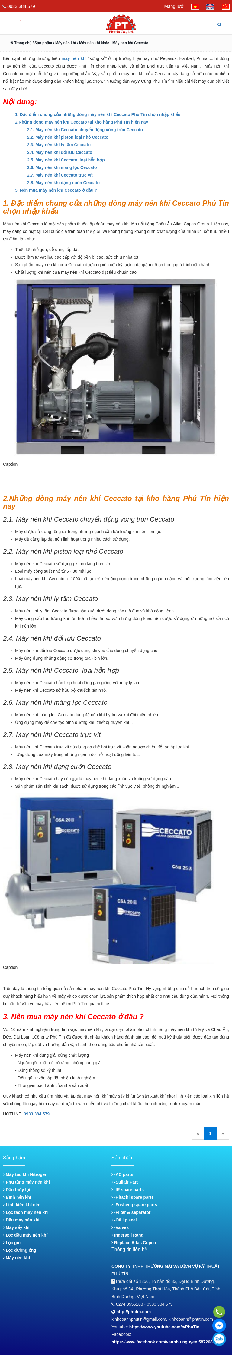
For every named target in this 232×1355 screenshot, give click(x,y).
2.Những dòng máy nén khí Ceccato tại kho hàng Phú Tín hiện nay (81, 122)
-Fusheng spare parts (134, 1204)
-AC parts (122, 1174)
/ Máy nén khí (64, 43)
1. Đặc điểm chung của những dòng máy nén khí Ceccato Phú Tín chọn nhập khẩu (97, 114)
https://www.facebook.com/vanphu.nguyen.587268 (162, 1342)
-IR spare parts (127, 1189)
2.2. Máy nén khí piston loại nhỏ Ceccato (67, 137)
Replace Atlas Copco (133, 1242)
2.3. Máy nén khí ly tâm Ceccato (59, 144)
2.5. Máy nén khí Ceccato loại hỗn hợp (66, 159)
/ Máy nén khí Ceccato (129, 43)
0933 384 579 (37, 1113)
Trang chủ (20, 43)
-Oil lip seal (124, 1220)
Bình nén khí (17, 1197)
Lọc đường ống (19, 1250)
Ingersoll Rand (127, 1235)
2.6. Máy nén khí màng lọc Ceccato (62, 167)
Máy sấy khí (16, 1227)
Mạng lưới (174, 6)
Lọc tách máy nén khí (26, 1212)
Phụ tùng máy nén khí (26, 1182)
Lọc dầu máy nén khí (25, 1235)
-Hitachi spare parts (132, 1197)
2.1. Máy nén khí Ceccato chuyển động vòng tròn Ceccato (85, 129)
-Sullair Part (124, 1182)
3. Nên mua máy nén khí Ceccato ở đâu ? (56, 190)
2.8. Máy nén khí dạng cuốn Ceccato (63, 182)
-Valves (120, 1227)
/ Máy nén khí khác (93, 43)
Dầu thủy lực (17, 1189)
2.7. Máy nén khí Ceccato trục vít (60, 175)
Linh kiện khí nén (21, 1204)
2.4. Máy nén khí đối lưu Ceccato (59, 152)
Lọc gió (12, 1242)
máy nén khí (74, 58)
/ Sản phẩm (41, 43)
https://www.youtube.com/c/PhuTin (164, 1326)
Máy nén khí (16, 1257)
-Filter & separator (130, 1212)
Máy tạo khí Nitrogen (25, 1174)
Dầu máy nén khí (21, 1220)
